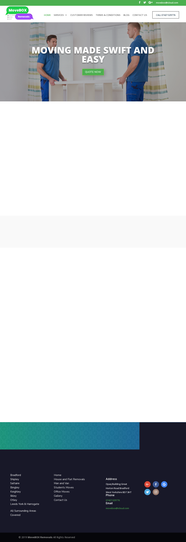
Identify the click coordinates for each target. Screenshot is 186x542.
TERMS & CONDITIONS (108, 15)
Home (57, 475)
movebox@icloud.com (167, 3)
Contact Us (60, 500)
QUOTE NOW (93, 72)
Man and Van (61, 483)
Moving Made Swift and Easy (93, 54)
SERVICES (59, 15)
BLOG (126, 15)
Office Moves (62, 491)
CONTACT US (139, 15)
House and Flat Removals (69, 479)
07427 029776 (113, 500)
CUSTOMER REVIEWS (81, 15)
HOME (47, 15)
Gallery (58, 496)
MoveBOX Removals (40, 537)
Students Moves (64, 487)
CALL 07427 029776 (165, 15)
